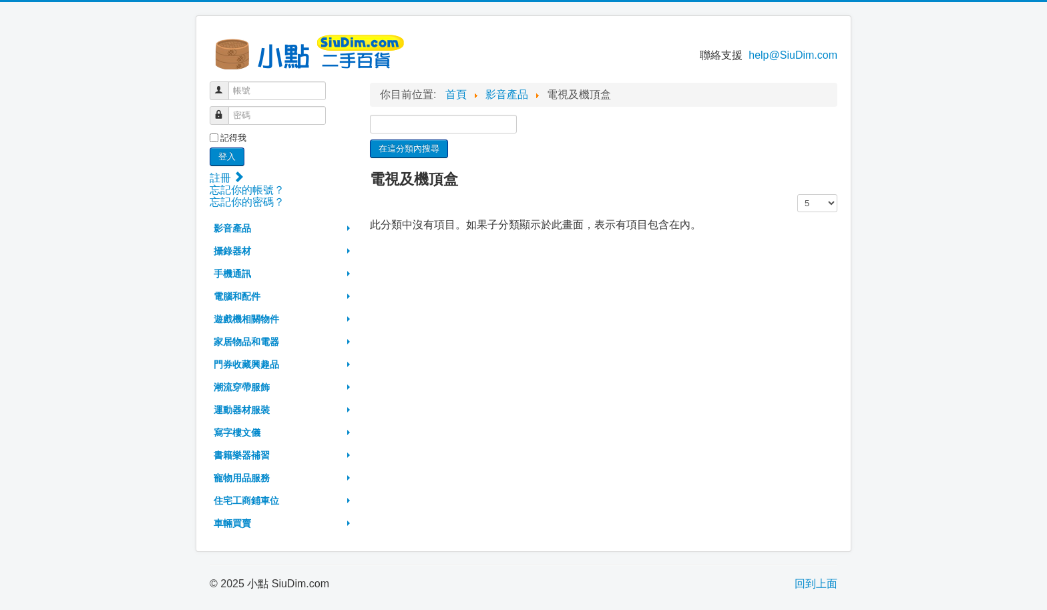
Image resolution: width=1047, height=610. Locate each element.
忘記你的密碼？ (247, 202)
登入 (227, 156)
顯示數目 (797, 194)
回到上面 (816, 583)
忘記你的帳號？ (247, 190)
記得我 (233, 138)
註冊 (226, 178)
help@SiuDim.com (793, 55)
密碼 (225, 109)
